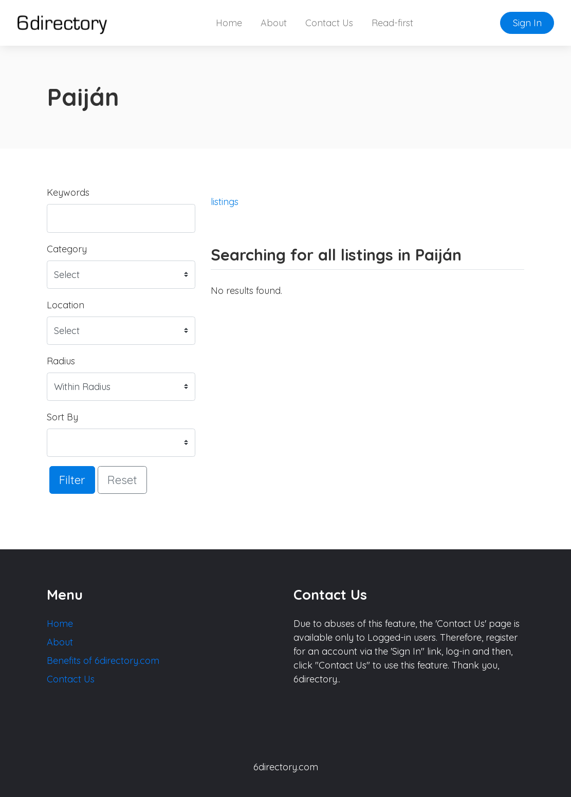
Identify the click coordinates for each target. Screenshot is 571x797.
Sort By (62, 417)
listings (224, 202)
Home (229, 23)
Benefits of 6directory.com (103, 660)
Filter (72, 479)
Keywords (68, 192)
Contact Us (329, 23)
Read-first (392, 23)
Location (65, 305)
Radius (61, 361)
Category (67, 249)
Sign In (527, 23)
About (274, 23)
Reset (122, 479)
